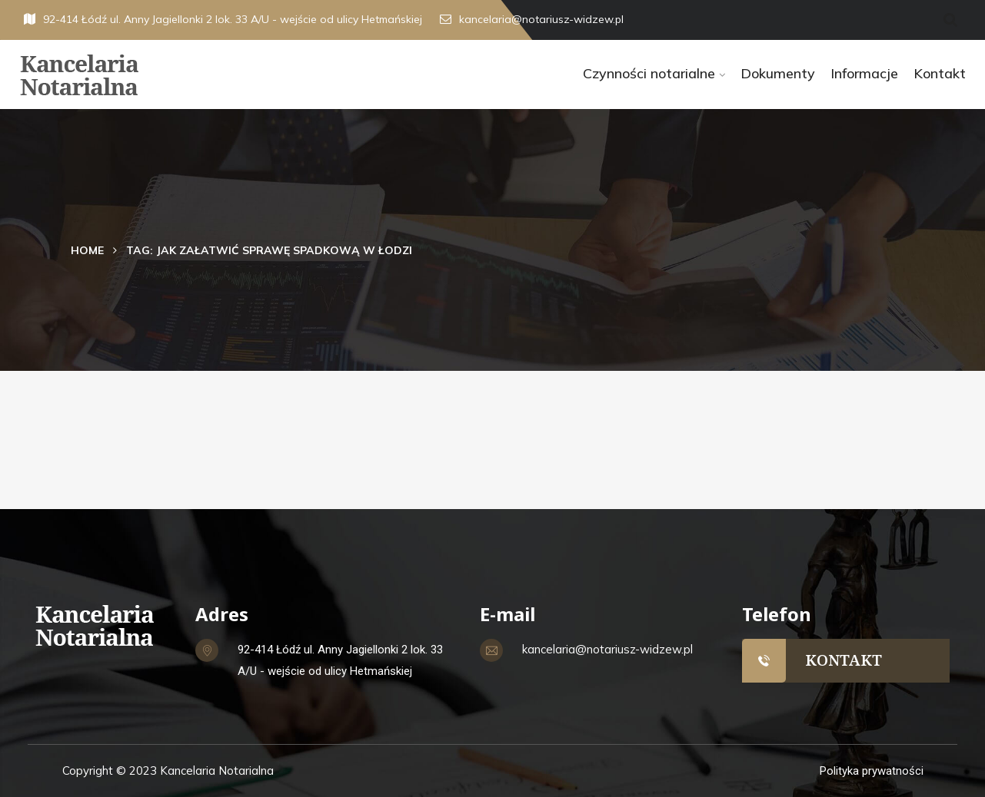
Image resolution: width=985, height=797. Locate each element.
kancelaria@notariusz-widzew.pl (532, 19)
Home (87, 250)
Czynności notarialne (649, 73)
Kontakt (939, 73)
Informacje (864, 73)
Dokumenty (777, 73)
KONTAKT (843, 660)
